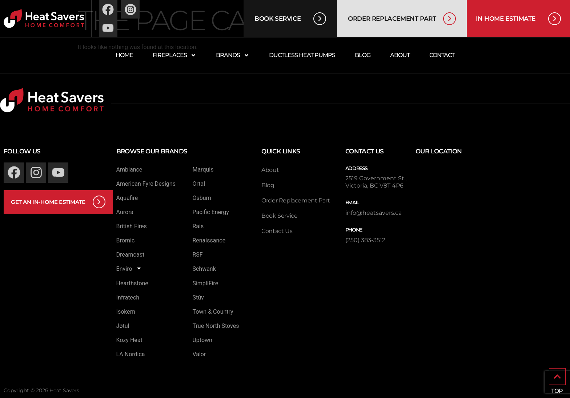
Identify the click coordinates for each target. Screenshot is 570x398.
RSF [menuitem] (197, 254)
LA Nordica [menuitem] (130, 354)
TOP (557, 390)
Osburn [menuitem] (201, 197)
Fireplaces (174, 55)
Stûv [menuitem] (198, 297)
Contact (441, 55)
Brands (232, 55)
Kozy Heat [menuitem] (129, 340)
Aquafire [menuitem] (127, 197)
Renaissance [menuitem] (208, 240)
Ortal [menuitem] (198, 183)
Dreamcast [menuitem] (130, 254)
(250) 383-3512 (365, 240)
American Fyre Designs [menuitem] (146, 183)
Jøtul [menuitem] (122, 325)
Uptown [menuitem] (202, 340)
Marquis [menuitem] (202, 169)
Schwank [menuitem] (204, 268)
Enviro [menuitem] (129, 268)
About (400, 55)
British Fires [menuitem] (131, 226)
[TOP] (557, 376)
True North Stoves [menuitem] (215, 325)
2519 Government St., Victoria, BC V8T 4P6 (375, 182)
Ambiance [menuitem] (129, 169)
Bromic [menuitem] (125, 240)
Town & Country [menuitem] (212, 311)
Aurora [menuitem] (124, 212)
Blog (362, 55)
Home (124, 55)
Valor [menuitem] (199, 354)
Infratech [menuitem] (127, 297)
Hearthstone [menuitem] (132, 283)
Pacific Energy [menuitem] (210, 212)
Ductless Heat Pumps (302, 55)
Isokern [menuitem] (125, 311)
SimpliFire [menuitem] (205, 283)
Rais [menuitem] (198, 226)
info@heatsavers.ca (373, 212)
